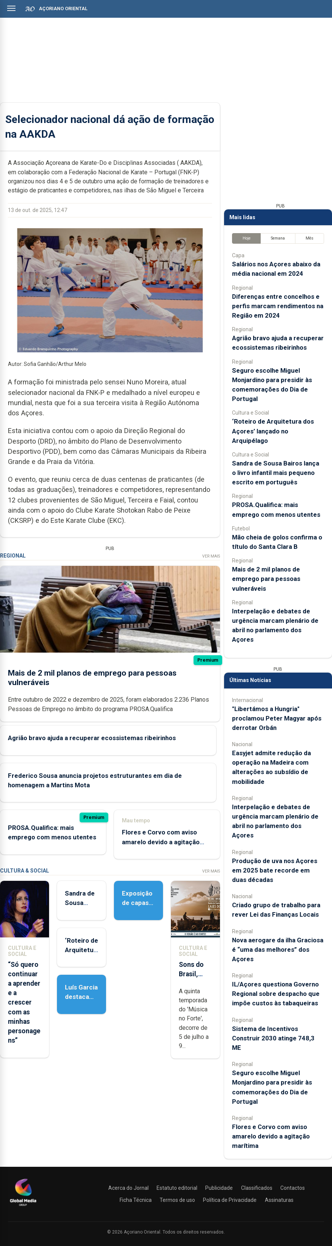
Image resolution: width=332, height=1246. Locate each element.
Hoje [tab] (247, 238)
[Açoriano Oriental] (23, 1207)
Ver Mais (211, 556)
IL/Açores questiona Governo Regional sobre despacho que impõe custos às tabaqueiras (276, 993)
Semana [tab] (278, 238)
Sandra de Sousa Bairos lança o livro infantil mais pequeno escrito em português (275, 472)
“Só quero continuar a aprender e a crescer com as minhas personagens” (24, 1003)
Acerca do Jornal (128, 1188)
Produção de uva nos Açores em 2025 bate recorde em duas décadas (274, 870)
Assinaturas (279, 1200)
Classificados (256, 1188)
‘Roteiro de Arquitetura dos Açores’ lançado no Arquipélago (273, 431)
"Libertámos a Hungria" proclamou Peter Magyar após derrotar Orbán (276, 718)
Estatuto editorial (177, 1188)
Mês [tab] (310, 238)
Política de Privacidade (230, 1200)
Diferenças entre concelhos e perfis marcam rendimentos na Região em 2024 (277, 306)
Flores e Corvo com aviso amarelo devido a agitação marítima (161, 842)
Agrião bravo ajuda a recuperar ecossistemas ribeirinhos (92, 738)
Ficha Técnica (136, 1200)
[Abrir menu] (11, 8)
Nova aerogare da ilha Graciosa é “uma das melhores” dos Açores (277, 949)
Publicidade (219, 1188)
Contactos (292, 1188)
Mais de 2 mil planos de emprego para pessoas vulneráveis (266, 578)
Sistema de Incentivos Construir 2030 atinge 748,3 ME (273, 1038)
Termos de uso (177, 1200)
